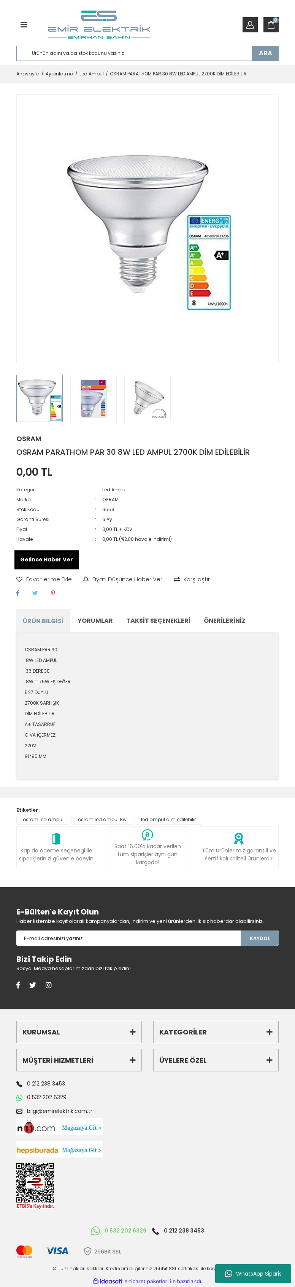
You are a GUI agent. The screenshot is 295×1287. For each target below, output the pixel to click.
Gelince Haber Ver (46, 559)
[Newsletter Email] (128, 938)
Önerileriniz (225, 620)
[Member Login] (250, 24)
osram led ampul (43, 819)
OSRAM (28, 438)
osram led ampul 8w (102, 819)
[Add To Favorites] (44, 579)
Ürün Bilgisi (43, 621)
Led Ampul (114, 489)
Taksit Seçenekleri (158, 620)
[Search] (147, 53)
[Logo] (99, 25)
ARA (265, 53)
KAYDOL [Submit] (260, 938)
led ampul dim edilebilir (168, 819)
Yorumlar (95, 620)
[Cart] (271, 24)
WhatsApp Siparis (253, 1273)
